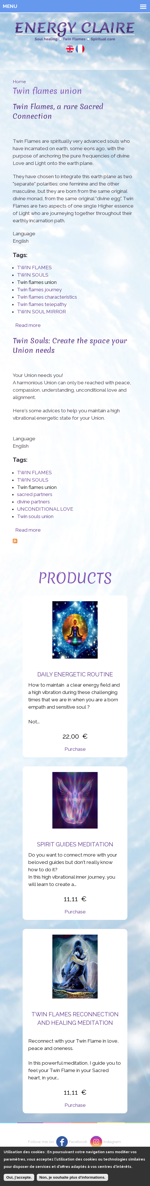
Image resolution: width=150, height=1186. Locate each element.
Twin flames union (37, 282)
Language (24, 233)
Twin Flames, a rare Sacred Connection (58, 111)
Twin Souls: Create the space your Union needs (70, 345)
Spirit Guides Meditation (75, 844)
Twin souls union (35, 516)
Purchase (75, 749)
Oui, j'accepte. (19, 1181)
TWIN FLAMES (34, 267)
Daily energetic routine (75, 674)
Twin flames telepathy (42, 304)
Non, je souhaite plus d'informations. (72, 1181)
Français (80, 48)
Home (19, 81)
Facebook (78, 1141)
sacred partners (34, 494)
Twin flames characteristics (47, 297)
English (69, 48)
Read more (28, 325)
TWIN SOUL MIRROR (41, 311)
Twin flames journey (39, 289)
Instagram (112, 1141)
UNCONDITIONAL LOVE (45, 509)
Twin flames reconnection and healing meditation (75, 1018)
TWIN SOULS (32, 275)
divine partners (33, 501)
